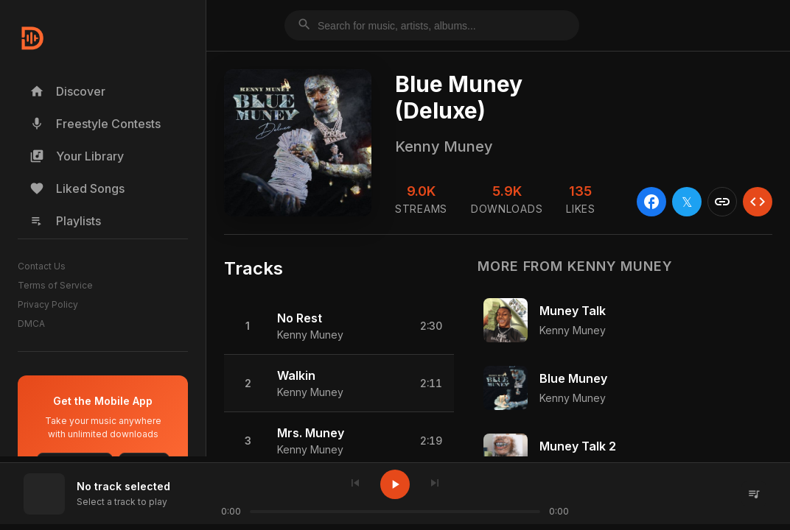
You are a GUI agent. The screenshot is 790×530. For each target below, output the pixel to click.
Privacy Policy (48, 304)
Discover (67, 91)
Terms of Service (55, 285)
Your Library (76, 156)
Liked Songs (77, 188)
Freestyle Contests (95, 123)
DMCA (31, 323)
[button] (339, 326)
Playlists (65, 220)
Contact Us (42, 266)
